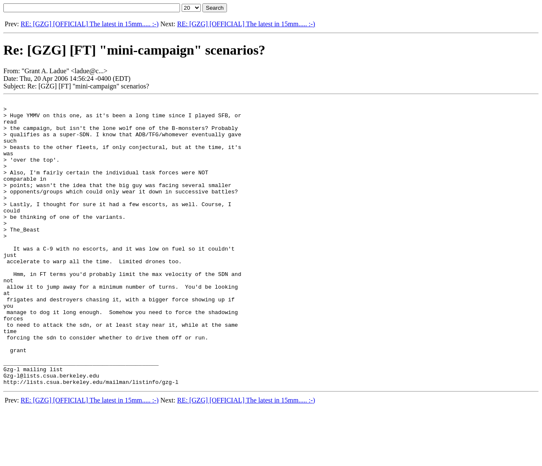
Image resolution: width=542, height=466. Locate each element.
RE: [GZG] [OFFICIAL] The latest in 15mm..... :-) (90, 24)
